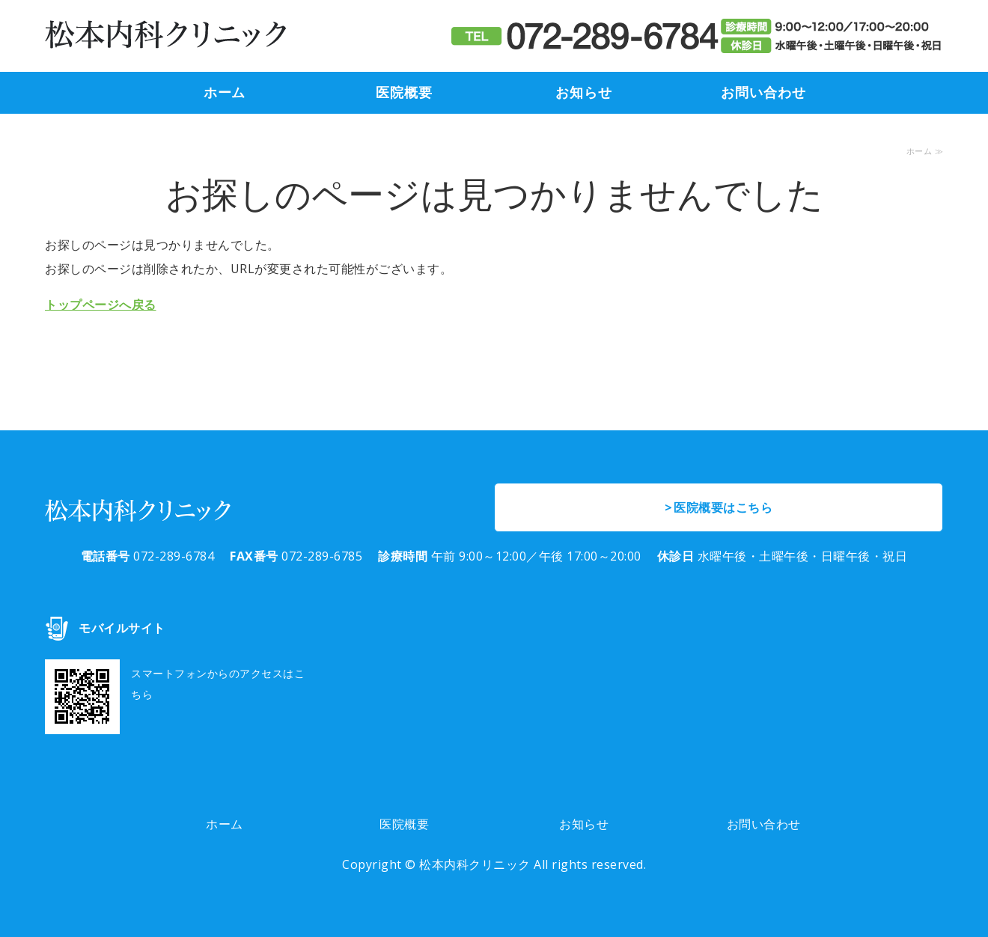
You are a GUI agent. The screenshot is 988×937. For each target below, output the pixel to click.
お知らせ (583, 92)
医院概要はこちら (723, 507)
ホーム (225, 92)
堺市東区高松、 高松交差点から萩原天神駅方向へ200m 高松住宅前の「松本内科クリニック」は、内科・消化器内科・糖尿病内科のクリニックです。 (165, 36)
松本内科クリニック (475, 864)
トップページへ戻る (100, 304)
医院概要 (404, 92)
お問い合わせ (763, 92)
